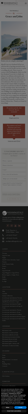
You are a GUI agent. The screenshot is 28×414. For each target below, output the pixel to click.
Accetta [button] (20, 407)
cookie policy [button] (23, 395)
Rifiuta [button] (7, 407)
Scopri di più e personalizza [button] (14, 411)
